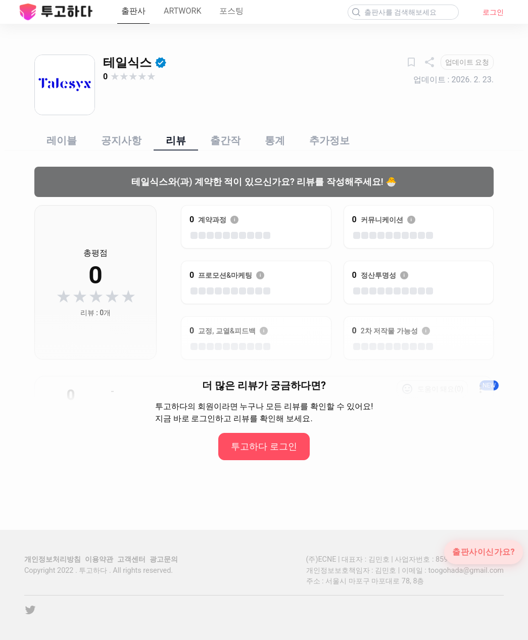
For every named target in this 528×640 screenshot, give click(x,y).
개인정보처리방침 (52, 559)
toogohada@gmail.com (466, 570)
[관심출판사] (411, 62)
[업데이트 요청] (467, 62)
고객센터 (131, 559)
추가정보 (329, 140)
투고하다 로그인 (264, 446)
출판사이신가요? (483, 552)
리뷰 (176, 140)
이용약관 (99, 559)
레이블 (61, 140)
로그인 (493, 12)
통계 (275, 140)
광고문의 (164, 559)
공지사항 (121, 140)
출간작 (225, 140)
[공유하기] (429, 62)
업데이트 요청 (467, 62)
